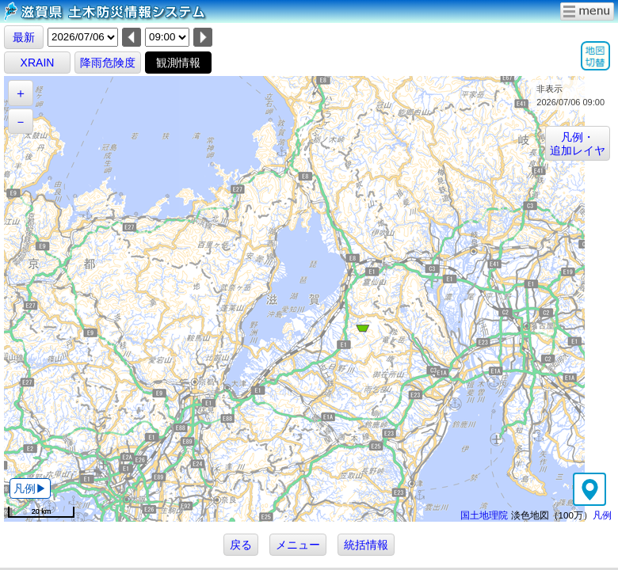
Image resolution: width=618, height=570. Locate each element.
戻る (241, 544)
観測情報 (178, 62)
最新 (24, 37)
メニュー (298, 544)
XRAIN (38, 62)
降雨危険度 (107, 62)
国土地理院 (484, 515)
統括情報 (366, 544)
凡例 (602, 515)
